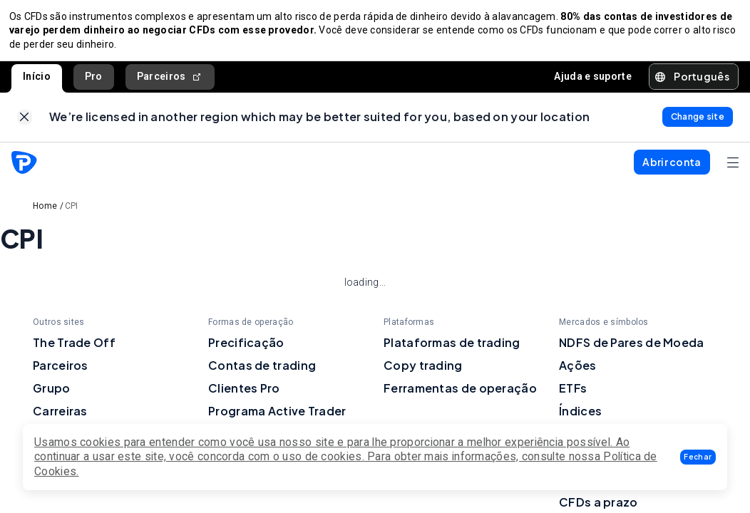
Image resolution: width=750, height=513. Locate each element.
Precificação (246, 351)
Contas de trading (262, 374)
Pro (94, 80)
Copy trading (423, 374)
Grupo (52, 397)
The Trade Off (74, 351)
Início (37, 80)
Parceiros (170, 81)
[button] (698, 457)
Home (45, 215)
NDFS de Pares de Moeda (631, 351)
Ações (578, 374)
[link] (24, 124)
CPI (71, 215)
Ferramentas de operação (460, 397)
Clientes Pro (244, 397)
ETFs (573, 397)
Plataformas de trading (452, 351)
